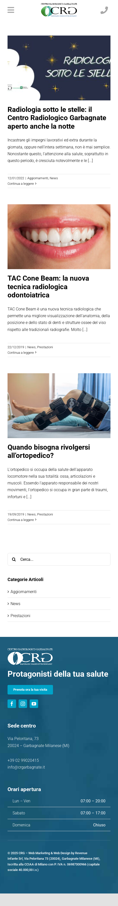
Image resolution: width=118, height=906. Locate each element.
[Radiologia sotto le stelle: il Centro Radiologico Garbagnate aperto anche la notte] (59, 68)
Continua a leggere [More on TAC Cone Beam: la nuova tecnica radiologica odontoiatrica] (21, 352)
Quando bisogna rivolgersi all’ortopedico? (49, 451)
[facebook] (12, 703)
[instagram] (23, 703)
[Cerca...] (59, 559)
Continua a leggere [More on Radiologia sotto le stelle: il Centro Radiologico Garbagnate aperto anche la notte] (21, 184)
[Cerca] (14, 559)
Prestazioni (45, 347)
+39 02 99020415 (23, 760)
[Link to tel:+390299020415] (104, 10)
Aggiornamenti (37, 178)
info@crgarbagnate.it (26, 767)
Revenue (81, 853)
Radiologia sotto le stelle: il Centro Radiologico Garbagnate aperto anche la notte (57, 117)
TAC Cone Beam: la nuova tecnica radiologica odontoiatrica (48, 286)
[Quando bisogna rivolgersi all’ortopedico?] (59, 405)
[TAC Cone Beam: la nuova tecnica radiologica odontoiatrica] (59, 236)
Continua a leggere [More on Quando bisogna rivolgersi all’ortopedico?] (21, 520)
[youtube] (34, 703)
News (54, 178)
